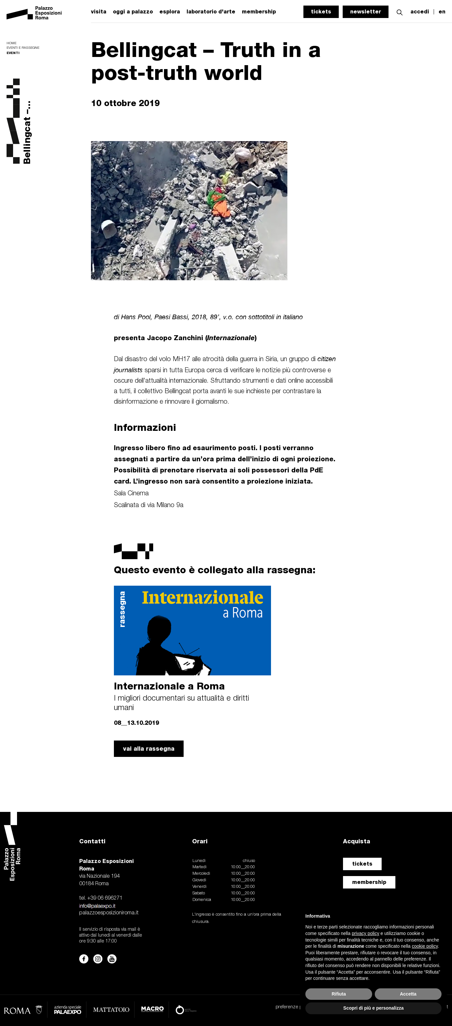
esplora (169, 11)
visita (98, 11)
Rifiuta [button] (339, 994)
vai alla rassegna (148, 748)
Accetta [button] (408, 994)
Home (11, 43)
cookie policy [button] (425, 946)
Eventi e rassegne (23, 47)
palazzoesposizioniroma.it (108, 913)
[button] (400, 11)
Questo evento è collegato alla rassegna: (215, 570)
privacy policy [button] (365, 933)
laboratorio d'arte (211, 11)
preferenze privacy (294, 1007)
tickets (321, 12)
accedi (419, 11)
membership (369, 882)
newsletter (365, 12)
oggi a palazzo (133, 11)
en (442, 11)
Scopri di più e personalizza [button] (373, 1008)
